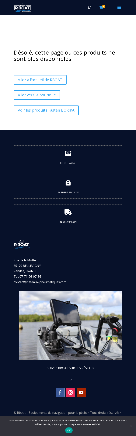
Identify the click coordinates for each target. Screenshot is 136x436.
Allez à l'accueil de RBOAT (40, 79)
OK (69, 430)
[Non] (131, 426)
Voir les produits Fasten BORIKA (46, 110)
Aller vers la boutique (37, 95)
